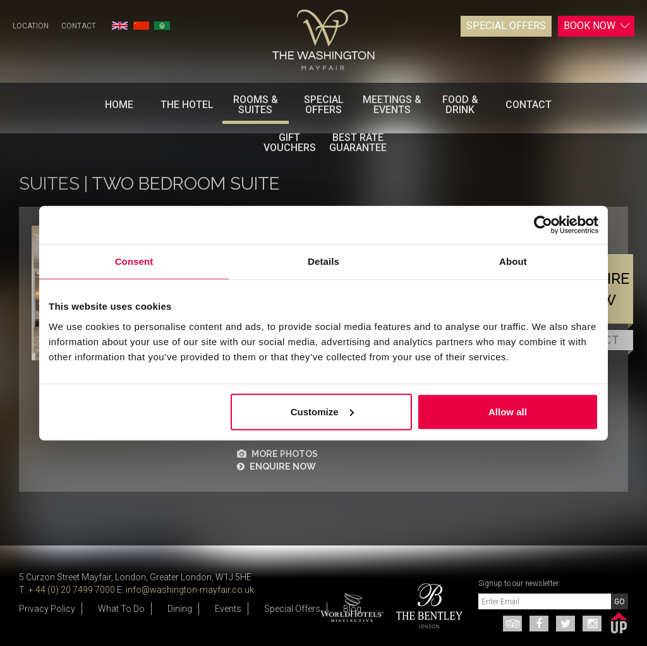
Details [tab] (323, 261)
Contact (78, 25)
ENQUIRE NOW (276, 466)
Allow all (507, 411)
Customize (322, 411)
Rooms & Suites (255, 105)
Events (228, 609)
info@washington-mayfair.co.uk (190, 590)
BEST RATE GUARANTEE (358, 142)
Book (597, 26)
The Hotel (187, 105)
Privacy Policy (47, 609)
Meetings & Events (392, 105)
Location (31, 25)
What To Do (121, 609)
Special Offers (506, 26)
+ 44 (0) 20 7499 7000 (71, 590)
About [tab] (513, 261)
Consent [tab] (134, 261)
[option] (425, 605)
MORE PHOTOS (277, 454)
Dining (179, 609)
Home (119, 105)
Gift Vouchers (289, 142)
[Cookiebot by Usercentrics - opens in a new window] (543, 225)
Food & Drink (460, 105)
